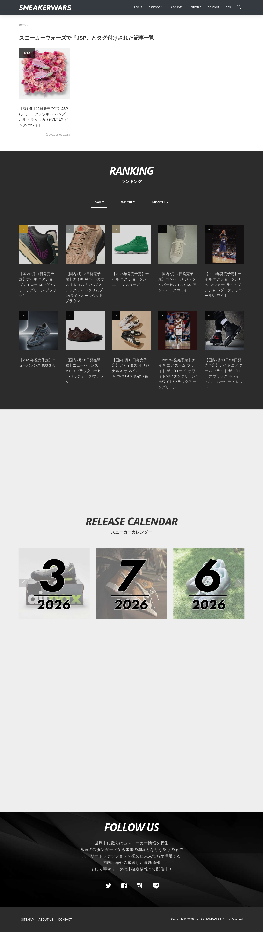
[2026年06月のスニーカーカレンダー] (208, 583)
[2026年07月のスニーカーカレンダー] (131, 583)
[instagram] (139, 886)
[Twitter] (109, 886)
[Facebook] (124, 886)
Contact (65, 919)
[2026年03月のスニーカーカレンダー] (54, 583)
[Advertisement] (131, 455)
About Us (46, 919)
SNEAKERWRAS (206, 919)
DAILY (99, 202)
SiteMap (27, 919)
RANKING (131, 170)
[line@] (154, 886)
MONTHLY (160, 202)
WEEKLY (128, 202)
